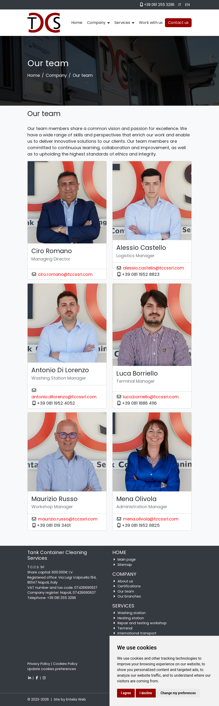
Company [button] (98, 22)
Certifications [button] (129, 586)
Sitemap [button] (125, 564)
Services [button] (124, 22)
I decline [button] (145, 693)
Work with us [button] (151, 22)
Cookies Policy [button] (65, 663)
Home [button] (76, 22)
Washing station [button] (132, 613)
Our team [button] (126, 591)
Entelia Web (76, 699)
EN (187, 4)
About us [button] (125, 581)
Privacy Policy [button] (38, 663)
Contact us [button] (178, 22)
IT (179, 4)
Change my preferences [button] (178, 693)
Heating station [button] (131, 618)
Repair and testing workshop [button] (142, 623)
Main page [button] (127, 559)
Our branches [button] (129, 596)
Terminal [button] (125, 628)
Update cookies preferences (51, 669)
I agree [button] (126, 693)
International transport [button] (137, 633)
